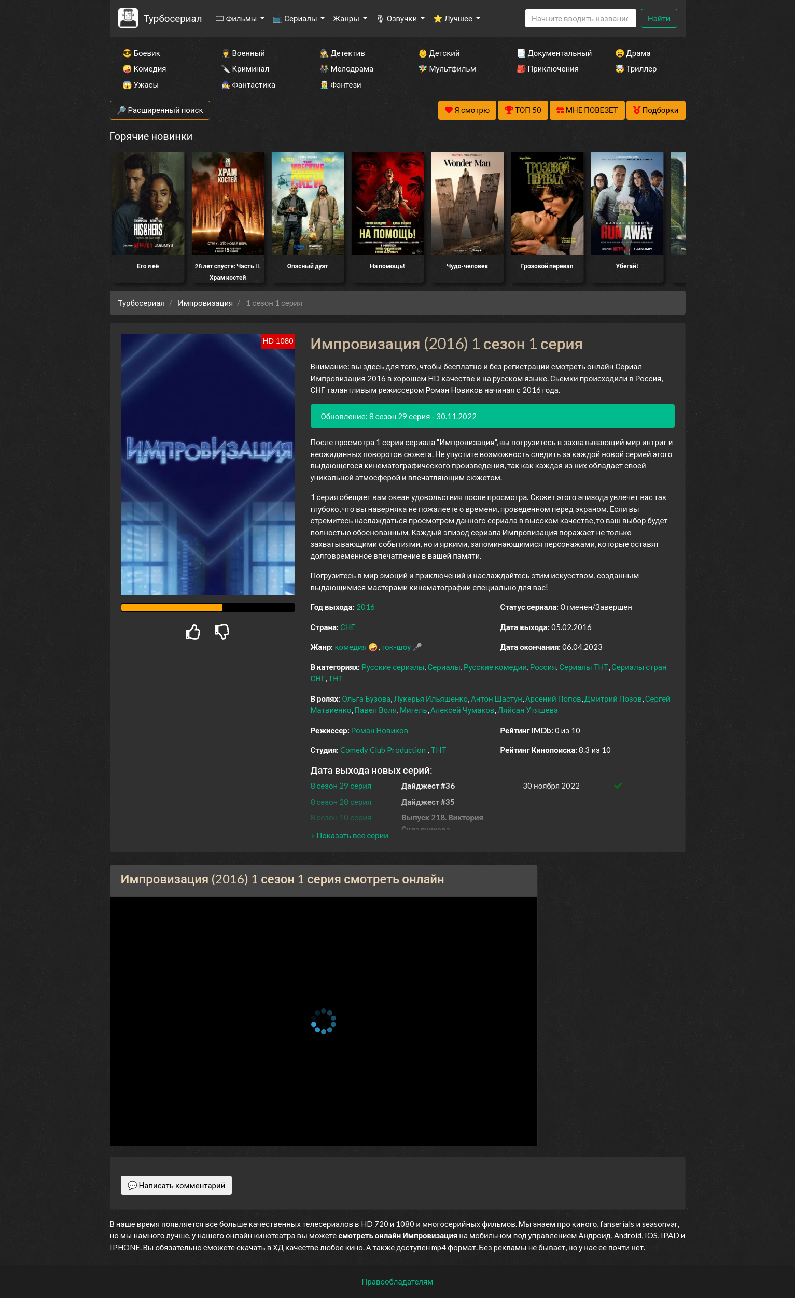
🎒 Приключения (548, 68)
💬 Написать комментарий (177, 1185)
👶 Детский (439, 53)
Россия (543, 667)
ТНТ (335, 678)
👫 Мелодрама (346, 68)
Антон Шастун (496, 698)
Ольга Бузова (366, 698)
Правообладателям (398, 1281)
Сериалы (444, 667)
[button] (349, 835)
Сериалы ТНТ (583, 667)
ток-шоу (396, 646)
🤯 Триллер (636, 68)
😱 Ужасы (140, 84)
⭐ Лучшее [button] (453, 18)
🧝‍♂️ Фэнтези (340, 84)
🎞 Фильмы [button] (237, 18)
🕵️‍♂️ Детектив (342, 53)
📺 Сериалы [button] (295, 18)
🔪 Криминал (245, 68)
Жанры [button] (347, 18)
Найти (659, 18)
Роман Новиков (379, 730)
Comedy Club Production (383, 749)
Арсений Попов (553, 698)
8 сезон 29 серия (341, 785)
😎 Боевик (141, 53)
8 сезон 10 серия (341, 817)
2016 (365, 606)
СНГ (347, 627)
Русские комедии (495, 667)
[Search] (581, 18)
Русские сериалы (392, 667)
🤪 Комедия (144, 68)
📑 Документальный (552, 53)
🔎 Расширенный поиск (160, 110)
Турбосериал (172, 18)
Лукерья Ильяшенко (431, 698)
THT (438, 749)
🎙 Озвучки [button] (397, 18)
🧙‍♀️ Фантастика (248, 84)
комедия (350, 646)
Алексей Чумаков (462, 710)
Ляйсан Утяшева (527, 710)
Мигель (413, 710)
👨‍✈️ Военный (243, 53)
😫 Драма (633, 53)
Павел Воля (375, 710)
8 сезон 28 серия (341, 801)
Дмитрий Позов (613, 698)
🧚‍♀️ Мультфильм (447, 68)
